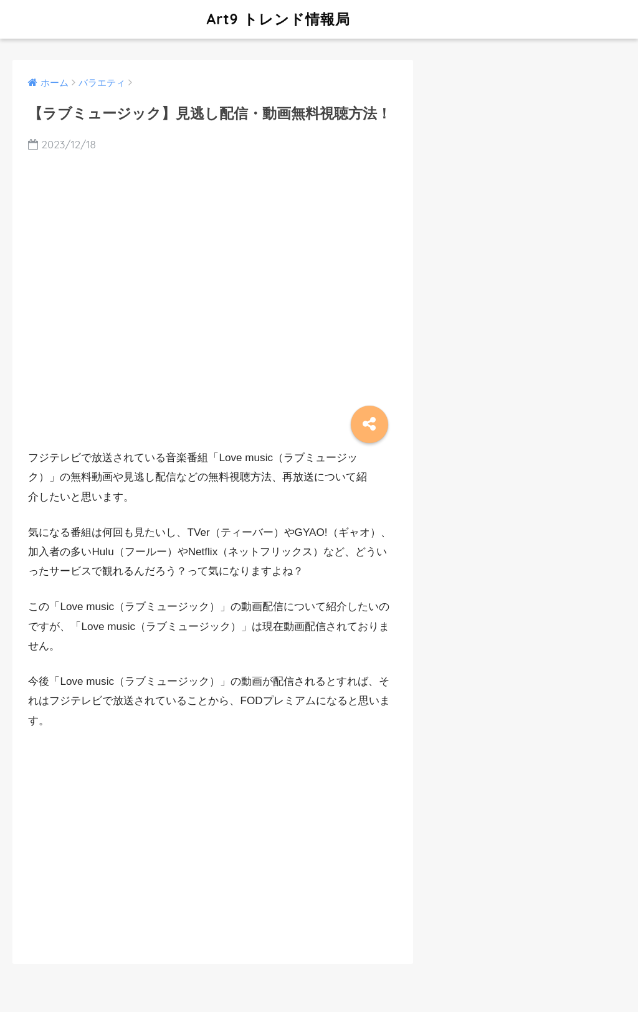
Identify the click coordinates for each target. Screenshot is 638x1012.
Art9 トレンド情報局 (183, 19)
